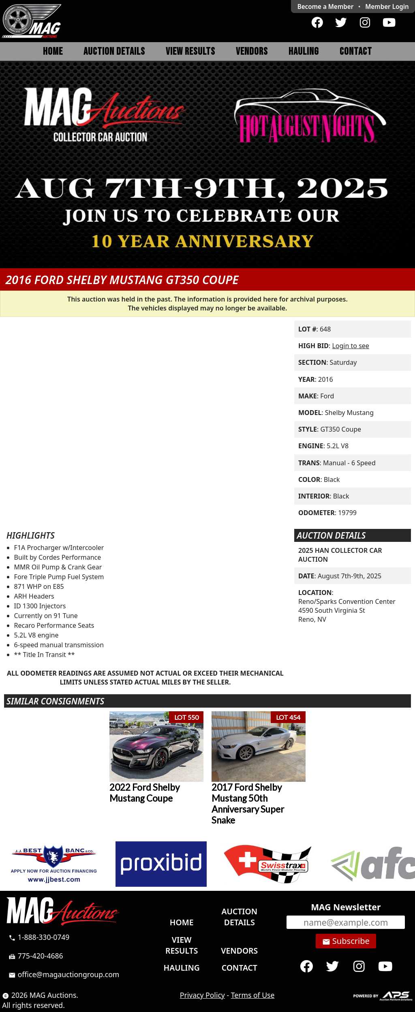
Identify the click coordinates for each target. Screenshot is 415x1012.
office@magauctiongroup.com (64, 974)
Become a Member (325, 6)
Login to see (350, 345)
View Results (190, 51)
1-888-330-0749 (39, 937)
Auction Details (114, 51)
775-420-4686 (36, 956)
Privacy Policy (202, 995)
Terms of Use (253, 995)
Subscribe (346, 941)
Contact (356, 51)
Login (387, 6)
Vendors (252, 51)
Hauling (304, 51)
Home (53, 51)
